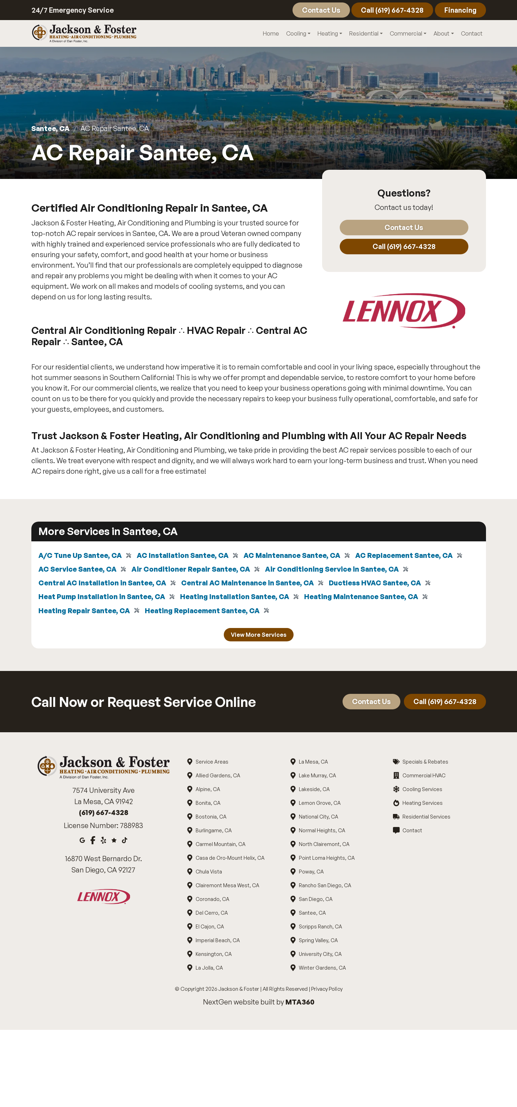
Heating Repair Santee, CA (84, 612)
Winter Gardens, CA (322, 969)
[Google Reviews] (114, 841)
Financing (459, 10)
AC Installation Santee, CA (184, 555)
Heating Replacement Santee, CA (204, 612)
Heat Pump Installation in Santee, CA (102, 597)
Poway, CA (311, 873)
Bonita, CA (207, 804)
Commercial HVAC (423, 777)
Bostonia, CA (210, 818)
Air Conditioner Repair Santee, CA (192, 569)
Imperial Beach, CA (217, 942)
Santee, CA (50, 128)
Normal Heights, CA (322, 832)
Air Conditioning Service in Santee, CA (333, 569)
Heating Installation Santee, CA (237, 597)
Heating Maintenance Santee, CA (366, 597)
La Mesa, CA (313, 763)
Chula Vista (208, 873)
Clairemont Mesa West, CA (227, 887)
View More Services (259, 636)
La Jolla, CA (209, 969)
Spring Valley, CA (318, 942)
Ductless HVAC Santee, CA (379, 583)
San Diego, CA (315, 900)
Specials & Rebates (425, 763)
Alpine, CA (207, 791)
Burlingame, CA (213, 832)
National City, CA (318, 818)
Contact (319, 10)
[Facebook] (93, 841)
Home (271, 33)
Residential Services (426, 818)
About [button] (441, 33)
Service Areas (211, 763)
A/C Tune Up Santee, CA (80, 555)
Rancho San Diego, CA (325, 887)
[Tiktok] (124, 841)
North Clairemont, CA (324, 845)
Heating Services (422, 804)
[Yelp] (103, 841)
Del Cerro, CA (211, 914)
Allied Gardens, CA (217, 777)
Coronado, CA (212, 900)
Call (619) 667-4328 (391, 10)
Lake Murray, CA (317, 777)
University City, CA (320, 955)
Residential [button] (363, 33)
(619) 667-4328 (103, 814)
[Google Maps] (82, 841)
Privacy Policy (327, 990)
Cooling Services (422, 791)
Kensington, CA (213, 955)
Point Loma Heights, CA (327, 859)
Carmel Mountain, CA (220, 845)
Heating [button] (328, 33)
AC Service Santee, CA (77, 569)
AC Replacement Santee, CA (408, 555)
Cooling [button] (296, 33)
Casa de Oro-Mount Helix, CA (229, 859)
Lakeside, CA (314, 791)
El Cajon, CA (209, 928)
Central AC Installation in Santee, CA (103, 583)
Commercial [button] (406, 33)
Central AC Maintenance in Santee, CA (250, 583)
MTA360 (300, 1003)
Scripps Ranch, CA (320, 928)
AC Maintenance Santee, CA (295, 555)
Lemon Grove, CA (320, 804)
